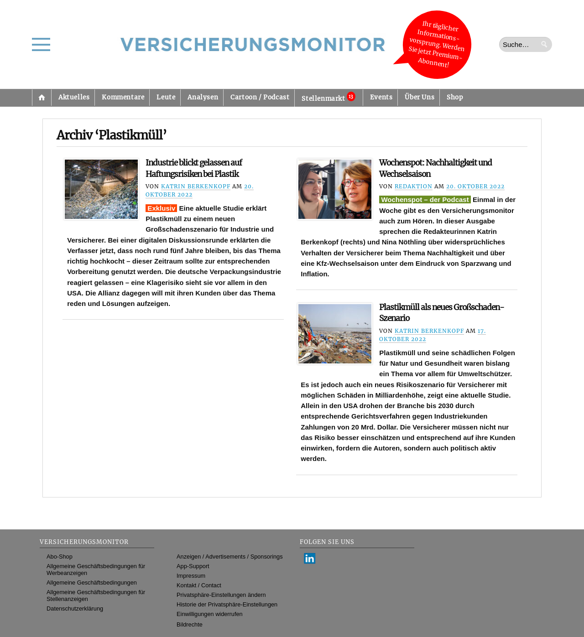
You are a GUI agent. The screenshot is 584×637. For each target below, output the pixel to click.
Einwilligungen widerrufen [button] (210, 614)
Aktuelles (73, 97)
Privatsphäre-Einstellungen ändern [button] (221, 594)
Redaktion (414, 186)
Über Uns (419, 97)
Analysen (203, 97)
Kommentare (123, 97)
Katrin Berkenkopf (195, 186)
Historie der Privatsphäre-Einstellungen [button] (227, 604)
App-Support (193, 566)
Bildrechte (190, 624)
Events (381, 97)
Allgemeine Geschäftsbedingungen (92, 582)
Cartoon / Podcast (259, 97)
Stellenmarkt (328, 97)
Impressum (191, 575)
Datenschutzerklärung (75, 608)
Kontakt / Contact (199, 585)
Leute (165, 97)
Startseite (41, 97)
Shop (455, 97)
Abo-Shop (60, 556)
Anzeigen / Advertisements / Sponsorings (229, 556)
